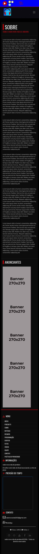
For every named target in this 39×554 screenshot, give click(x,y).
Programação (9, 437)
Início (6, 421)
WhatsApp (9, 523)
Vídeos (7, 447)
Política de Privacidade (12, 456)
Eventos (7, 440)
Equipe (7, 450)
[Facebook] (25, 535)
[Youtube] (19, 535)
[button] (34, 12)
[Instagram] (9, 535)
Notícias (7, 431)
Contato (7, 453)
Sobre (7, 427)
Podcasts (8, 424)
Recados (7, 434)
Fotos (7, 444)
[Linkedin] (30, 535)
